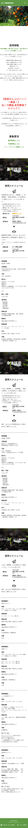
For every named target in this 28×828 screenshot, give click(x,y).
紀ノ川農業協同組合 (7, 3)
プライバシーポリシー (14, 822)
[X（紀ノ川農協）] (22, 825)
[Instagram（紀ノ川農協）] (8, 825)
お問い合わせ (14, 820)
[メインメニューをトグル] (25, 3)
